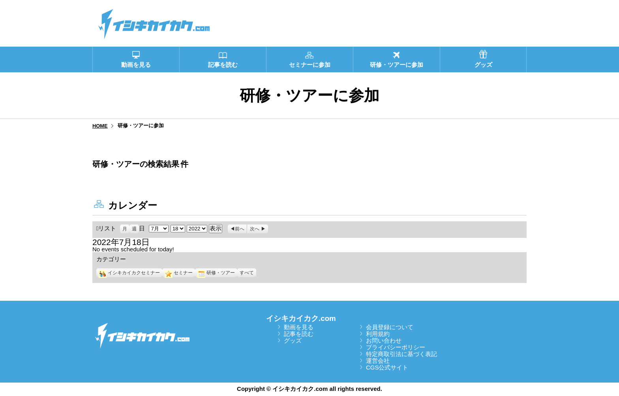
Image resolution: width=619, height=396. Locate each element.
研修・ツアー (216, 272)
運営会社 (378, 360)
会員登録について (389, 327)
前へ (239, 229)
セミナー (179, 272)
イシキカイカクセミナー (129, 272)
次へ (254, 229)
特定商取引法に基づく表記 (401, 354)
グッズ (293, 340)
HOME (100, 126)
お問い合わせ (383, 340)
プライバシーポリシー (395, 347)
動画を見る (298, 327)
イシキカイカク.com (301, 318)
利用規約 (378, 333)
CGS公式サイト (387, 367)
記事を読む (298, 333)
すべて (247, 272)
